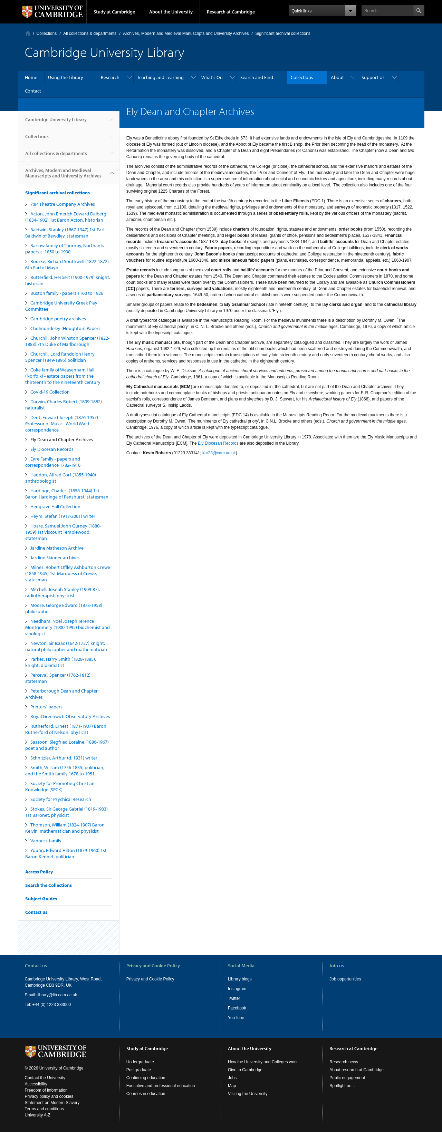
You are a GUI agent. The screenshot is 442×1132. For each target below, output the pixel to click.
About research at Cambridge (356, 1069)
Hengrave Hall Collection (55, 506)
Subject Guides (41, 899)
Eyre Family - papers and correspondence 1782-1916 (52, 462)
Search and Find (256, 77)
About (337, 77)
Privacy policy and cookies (49, 1096)
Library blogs (240, 979)
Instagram (237, 988)
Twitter (234, 998)
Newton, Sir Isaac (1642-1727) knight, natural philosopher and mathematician (66, 646)
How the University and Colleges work (263, 1062)
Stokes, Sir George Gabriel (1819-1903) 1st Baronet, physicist (66, 812)
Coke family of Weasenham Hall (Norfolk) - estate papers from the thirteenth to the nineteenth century (62, 376)
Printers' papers (46, 707)
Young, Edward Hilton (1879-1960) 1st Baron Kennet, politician (66, 853)
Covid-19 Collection (50, 392)
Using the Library (65, 77)
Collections (47, 33)
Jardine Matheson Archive (57, 548)
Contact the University (45, 1077)
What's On (212, 77)
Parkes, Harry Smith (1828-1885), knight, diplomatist (60, 662)
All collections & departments (89, 33)
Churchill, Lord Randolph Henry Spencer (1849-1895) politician (60, 357)
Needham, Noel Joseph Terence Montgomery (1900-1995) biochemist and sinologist (67, 627)
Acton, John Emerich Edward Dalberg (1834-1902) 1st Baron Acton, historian (65, 217)
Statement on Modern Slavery (52, 1102)
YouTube (236, 1017)
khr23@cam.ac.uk (219, 453)
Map (232, 1085)
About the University (171, 12)
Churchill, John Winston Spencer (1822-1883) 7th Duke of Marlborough (67, 341)
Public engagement (347, 1077)
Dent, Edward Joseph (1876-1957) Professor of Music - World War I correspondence (61, 423)
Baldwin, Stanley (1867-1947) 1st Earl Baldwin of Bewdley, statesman (64, 232)
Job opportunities (345, 979)
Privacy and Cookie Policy (150, 979)
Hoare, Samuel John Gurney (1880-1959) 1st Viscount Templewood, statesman (63, 532)
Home (28, 33)
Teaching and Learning (160, 77)
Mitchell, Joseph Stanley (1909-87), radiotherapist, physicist (62, 592)
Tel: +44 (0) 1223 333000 (48, 1004)
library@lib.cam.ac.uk (57, 995)
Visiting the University (248, 1093)
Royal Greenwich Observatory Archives (70, 716)
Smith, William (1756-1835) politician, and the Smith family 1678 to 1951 (64, 770)
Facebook (237, 1008)
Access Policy (39, 872)
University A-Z (38, 1115)
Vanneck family (45, 841)
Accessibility (36, 1084)
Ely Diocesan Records (52, 449)
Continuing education (145, 1077)
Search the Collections (48, 885)
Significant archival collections (282, 33)
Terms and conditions (44, 1108)
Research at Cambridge (231, 12)
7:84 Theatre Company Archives (62, 204)
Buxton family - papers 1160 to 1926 (66, 293)
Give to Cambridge (245, 1069)
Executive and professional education (160, 1085)
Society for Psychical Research (60, 799)
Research (110, 77)
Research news (343, 1062)
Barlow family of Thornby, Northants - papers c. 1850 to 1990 (66, 248)
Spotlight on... (342, 1085)
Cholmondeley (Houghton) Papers (65, 328)
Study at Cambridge (114, 12)
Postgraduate (138, 1069)
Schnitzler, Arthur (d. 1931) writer (63, 758)
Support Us (373, 77)
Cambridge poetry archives (58, 319)
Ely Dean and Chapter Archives (61, 439)
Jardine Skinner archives (55, 557)
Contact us (36, 912)
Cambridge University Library (56, 122)
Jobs (232, 1077)
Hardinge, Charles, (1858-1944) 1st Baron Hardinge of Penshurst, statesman (66, 493)
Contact (33, 91)
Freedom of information (46, 1090)
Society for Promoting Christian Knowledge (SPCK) (60, 786)
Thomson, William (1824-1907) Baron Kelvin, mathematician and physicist (65, 828)
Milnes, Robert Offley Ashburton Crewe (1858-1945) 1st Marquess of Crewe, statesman (67, 573)
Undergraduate (140, 1062)
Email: (31, 995)
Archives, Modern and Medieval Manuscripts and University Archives (186, 33)
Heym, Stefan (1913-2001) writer (62, 516)
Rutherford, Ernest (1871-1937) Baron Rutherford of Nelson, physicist (65, 729)
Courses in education (145, 1093)
